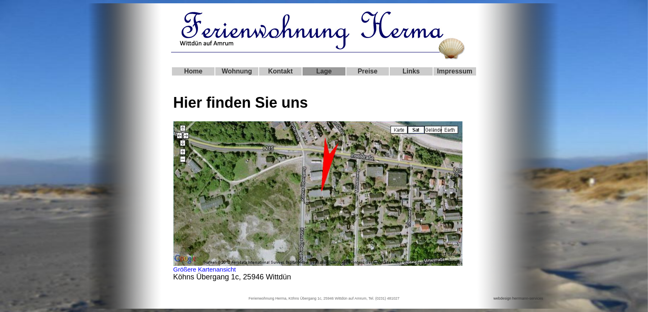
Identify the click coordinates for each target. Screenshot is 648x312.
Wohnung (237, 71)
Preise (367, 71)
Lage (323, 71)
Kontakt (280, 71)
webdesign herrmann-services (518, 298)
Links (411, 71)
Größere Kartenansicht (204, 269)
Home (193, 71)
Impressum (454, 71)
